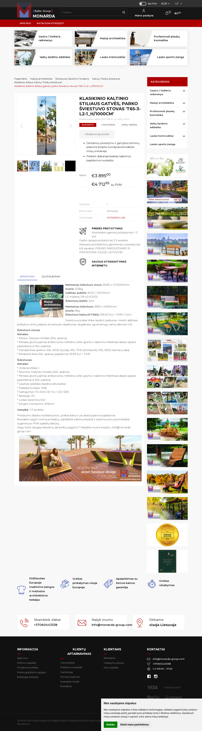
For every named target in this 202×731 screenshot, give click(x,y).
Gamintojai (66, 672)
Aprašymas (27, 276)
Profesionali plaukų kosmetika (162, 113)
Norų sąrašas (111, 667)
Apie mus (25, 23)
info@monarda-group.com (108, 625)
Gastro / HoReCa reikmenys (160, 92)
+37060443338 (46, 625)
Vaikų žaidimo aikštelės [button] (55, 57)
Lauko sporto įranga (170, 57)
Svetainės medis (69, 681)
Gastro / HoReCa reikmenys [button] (49, 38)
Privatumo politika (27, 667)
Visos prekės (67, 662)
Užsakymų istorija (114, 662)
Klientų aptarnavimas (79, 652)
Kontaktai (66, 686)
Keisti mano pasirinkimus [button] (134, 724)
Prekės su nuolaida (71, 667)
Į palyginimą (108, 124)
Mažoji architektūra (162, 102)
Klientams (112, 649)
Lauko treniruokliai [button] (112, 57)
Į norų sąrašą (129, 124)
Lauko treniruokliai (162, 135)
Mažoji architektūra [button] (112, 38)
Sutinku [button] (110, 724)
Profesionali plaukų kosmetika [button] (167, 38)
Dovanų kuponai (70, 676)
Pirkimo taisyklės (26, 662)
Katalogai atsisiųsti (50, 23)
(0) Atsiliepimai (51, 276)
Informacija (27, 649)
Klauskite (88, 124)
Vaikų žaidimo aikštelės (159, 125)
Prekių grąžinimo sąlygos (31, 672)
